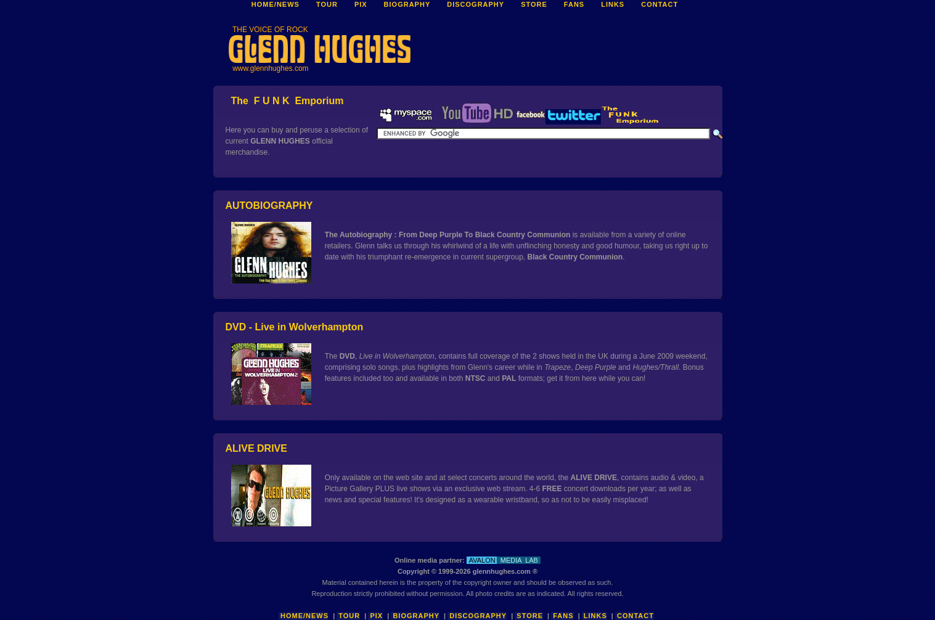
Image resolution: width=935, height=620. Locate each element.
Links (595, 615)
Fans (563, 615)
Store (529, 615)
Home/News (304, 615)
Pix (376, 615)
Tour (349, 615)
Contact (635, 615)
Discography (478, 615)
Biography (416, 615)
